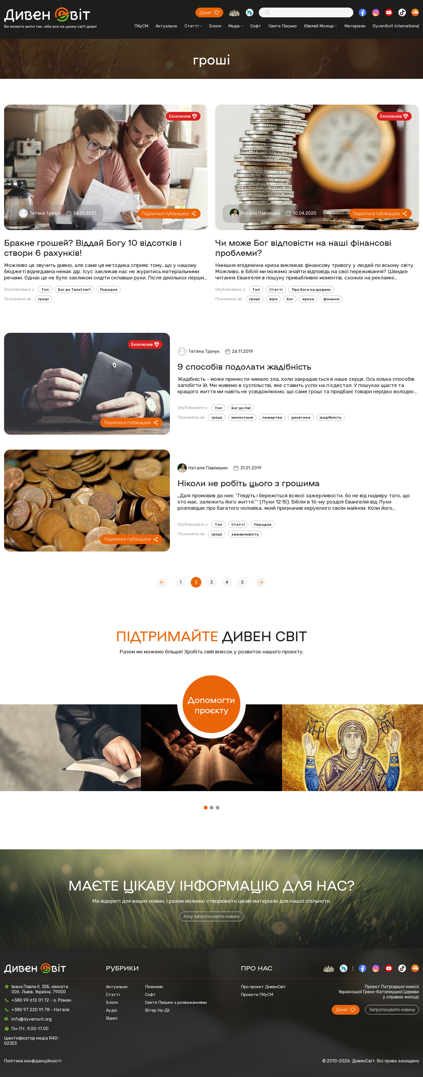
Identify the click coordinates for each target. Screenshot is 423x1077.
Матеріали (354, 25)
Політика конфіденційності (33, 1060)
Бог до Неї (241, 408)
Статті (193, 25)
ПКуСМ (141, 25)
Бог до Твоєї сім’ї (74, 289)
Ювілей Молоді (320, 25)
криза (308, 299)
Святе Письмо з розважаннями (176, 1002)
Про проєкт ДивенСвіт (263, 986)
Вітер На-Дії (157, 1010)
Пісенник (154, 986)
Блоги (215, 25)
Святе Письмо (283, 25)
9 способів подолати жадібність (244, 366)
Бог (290, 299)
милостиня (242, 417)
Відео (111, 1018)
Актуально (166, 25)
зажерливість (245, 534)
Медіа (235, 25)
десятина (300, 417)
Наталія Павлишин (260, 213)
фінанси (331, 299)
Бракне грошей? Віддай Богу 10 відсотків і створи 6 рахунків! (93, 247)
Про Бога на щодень (311, 289)
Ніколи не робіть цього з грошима (248, 483)
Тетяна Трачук (45, 213)
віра (273, 299)
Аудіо (111, 1010)
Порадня (108, 289)
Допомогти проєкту (211, 704)
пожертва (272, 417)
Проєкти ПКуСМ (257, 994)
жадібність (330, 417)
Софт (255, 25)
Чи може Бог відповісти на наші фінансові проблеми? (303, 247)
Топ (45, 289)
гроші (43, 299)
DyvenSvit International (396, 25)
